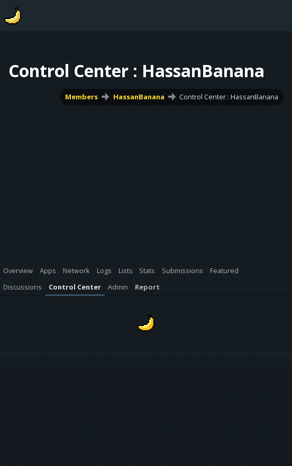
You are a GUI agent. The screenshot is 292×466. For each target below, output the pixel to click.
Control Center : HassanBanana (228, 96)
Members (81, 96)
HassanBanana (139, 96)
